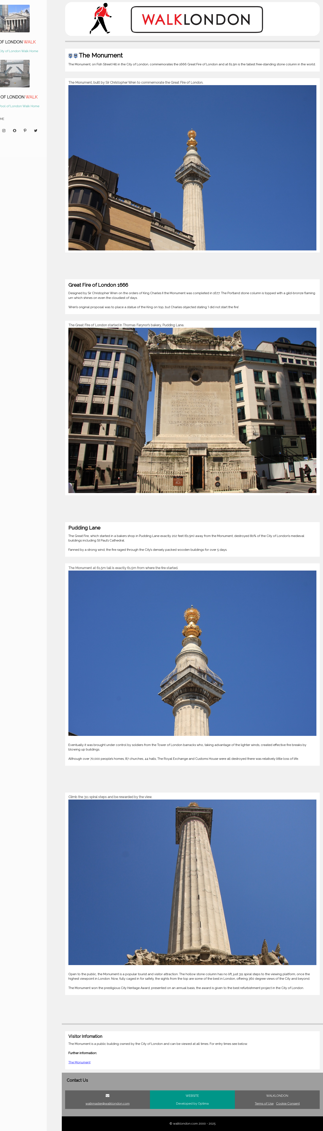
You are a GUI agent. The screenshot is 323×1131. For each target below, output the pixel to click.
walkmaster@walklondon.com (107, 1103)
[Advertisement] (187, 266)
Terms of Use (264, 1103)
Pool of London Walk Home (30, 106)
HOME (11, 119)
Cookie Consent (288, 1103)
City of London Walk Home (30, 51)
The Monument (79, 1062)
